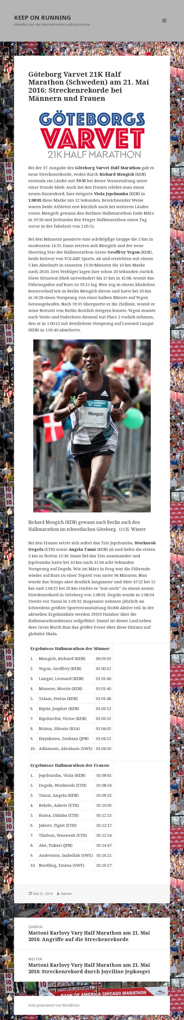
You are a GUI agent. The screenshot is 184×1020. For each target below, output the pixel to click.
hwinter (66, 893)
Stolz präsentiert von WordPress (53, 1005)
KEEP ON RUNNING (42, 17)
